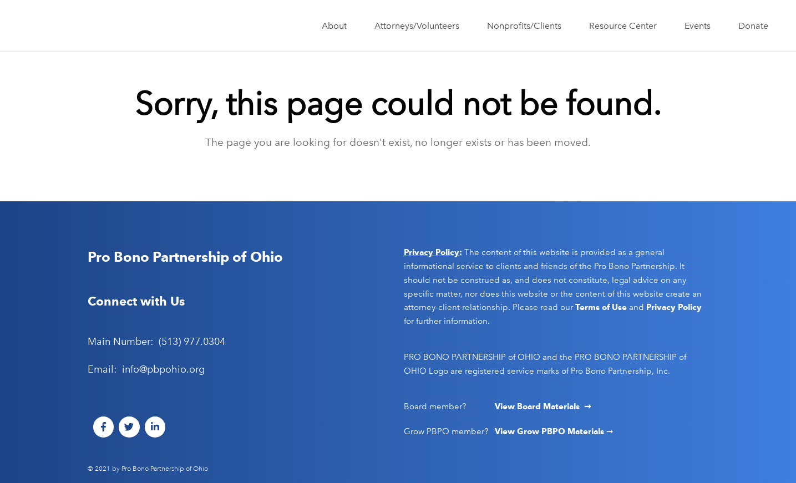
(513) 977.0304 (192, 341)
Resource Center (625, 26)
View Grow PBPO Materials (550, 431)
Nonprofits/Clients (527, 26)
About (337, 26)
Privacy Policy (674, 307)
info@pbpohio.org (163, 369)
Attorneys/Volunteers (419, 26)
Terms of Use (601, 307)
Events (700, 26)
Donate (753, 26)
